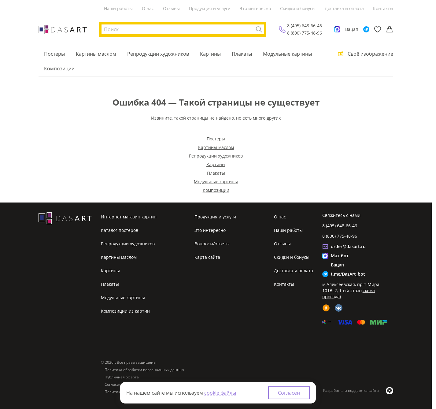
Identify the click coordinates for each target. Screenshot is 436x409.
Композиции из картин (125, 311)
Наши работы (118, 8)
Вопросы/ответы (212, 244)
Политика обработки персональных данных (144, 369)
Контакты (383, 8)
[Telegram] (366, 29)
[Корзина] (389, 29)
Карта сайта (207, 257)
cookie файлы (220, 392)
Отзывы (171, 8)
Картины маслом (96, 53)
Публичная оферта (122, 377)
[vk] (338, 308)
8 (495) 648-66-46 (304, 25)
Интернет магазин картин (129, 217)
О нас (148, 8)
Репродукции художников (158, 53)
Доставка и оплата (344, 8)
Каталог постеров (119, 230)
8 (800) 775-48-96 (304, 33)
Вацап (351, 29)
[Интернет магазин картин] (63, 29)
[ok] (326, 308)
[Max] (337, 29)
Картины (210, 53)
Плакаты (242, 53)
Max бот (340, 255)
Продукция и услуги (210, 8)
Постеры (54, 53)
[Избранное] (377, 29)
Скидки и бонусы (298, 8)
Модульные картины (287, 53)
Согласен (289, 392)
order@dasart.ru (348, 246)
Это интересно (255, 8)
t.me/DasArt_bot (348, 274)
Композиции (59, 68)
